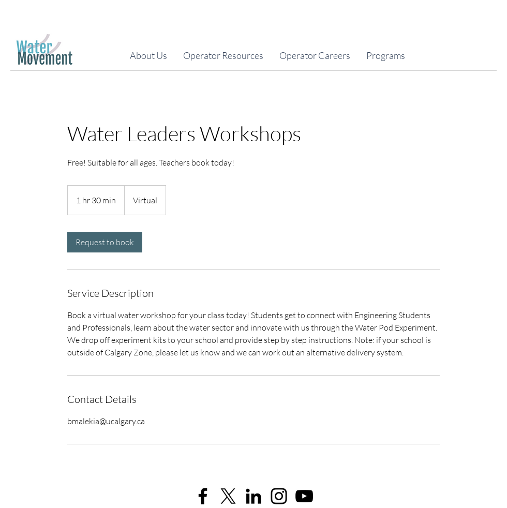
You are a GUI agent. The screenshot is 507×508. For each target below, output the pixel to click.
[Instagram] (279, 496)
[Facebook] (203, 496)
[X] (228, 496)
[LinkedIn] (253, 496)
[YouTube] (304, 496)
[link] (104, 242)
